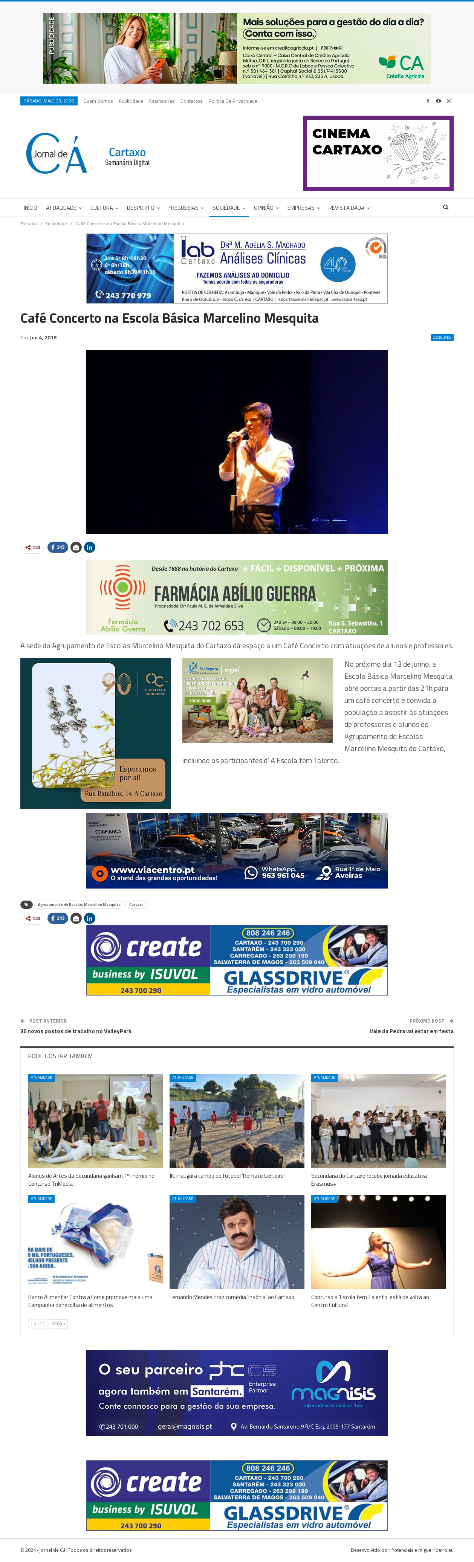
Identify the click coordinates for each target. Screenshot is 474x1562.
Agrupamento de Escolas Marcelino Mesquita (79, 904)
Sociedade (226, 207)
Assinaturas (162, 101)
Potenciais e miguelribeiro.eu (422, 1550)
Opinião (264, 207)
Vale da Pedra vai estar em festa (412, 1031)
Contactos (191, 101)
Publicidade (131, 101)
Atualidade (61, 207)
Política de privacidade (232, 101)
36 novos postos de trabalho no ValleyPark (75, 1031)
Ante (38, 1324)
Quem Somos (98, 101)
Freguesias (183, 207)
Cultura (101, 207)
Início (30, 207)
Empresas (301, 207)
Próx (58, 1324)
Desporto (140, 207)
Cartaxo (136, 904)
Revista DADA (346, 207)
